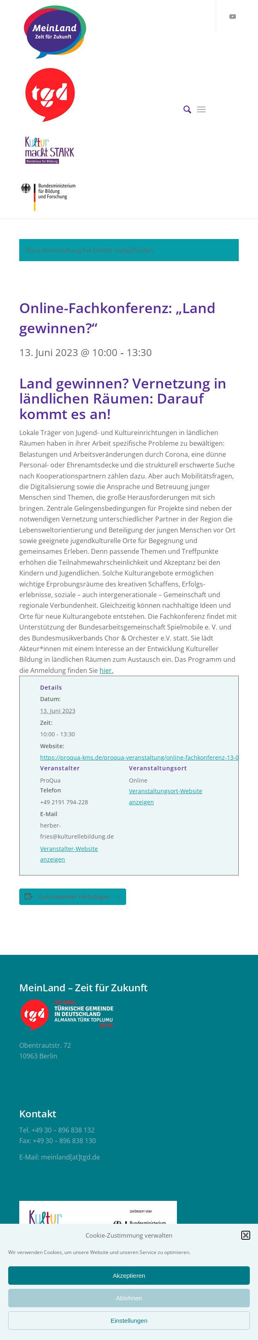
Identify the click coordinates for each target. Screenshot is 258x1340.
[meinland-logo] (107, 31)
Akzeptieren (129, 1275)
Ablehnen (129, 1298)
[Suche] (183, 109)
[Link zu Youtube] (232, 16)
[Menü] (201, 109)
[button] (246, 1235)
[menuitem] (183, 109)
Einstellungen (129, 1320)
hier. (106, 670)
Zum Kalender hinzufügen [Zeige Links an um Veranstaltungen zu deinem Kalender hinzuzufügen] (74, 896)
